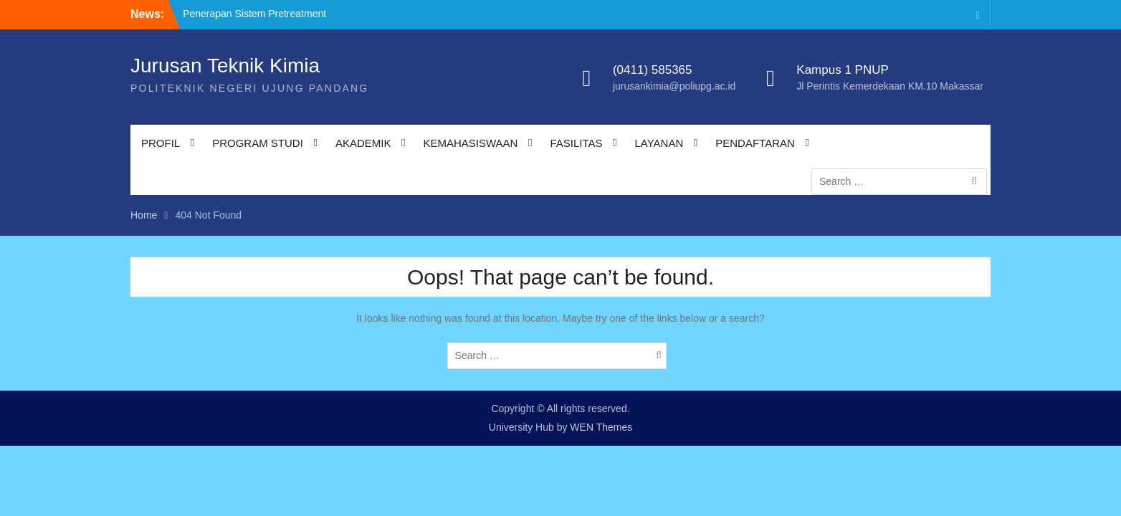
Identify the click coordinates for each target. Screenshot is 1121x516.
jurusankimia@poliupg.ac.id (674, 86)
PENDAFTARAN (755, 143)
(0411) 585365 (652, 70)
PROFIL (160, 143)
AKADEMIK (363, 143)
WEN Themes (601, 427)
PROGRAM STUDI (257, 143)
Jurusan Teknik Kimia (225, 65)
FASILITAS (576, 143)
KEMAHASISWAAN (470, 143)
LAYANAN (658, 143)
